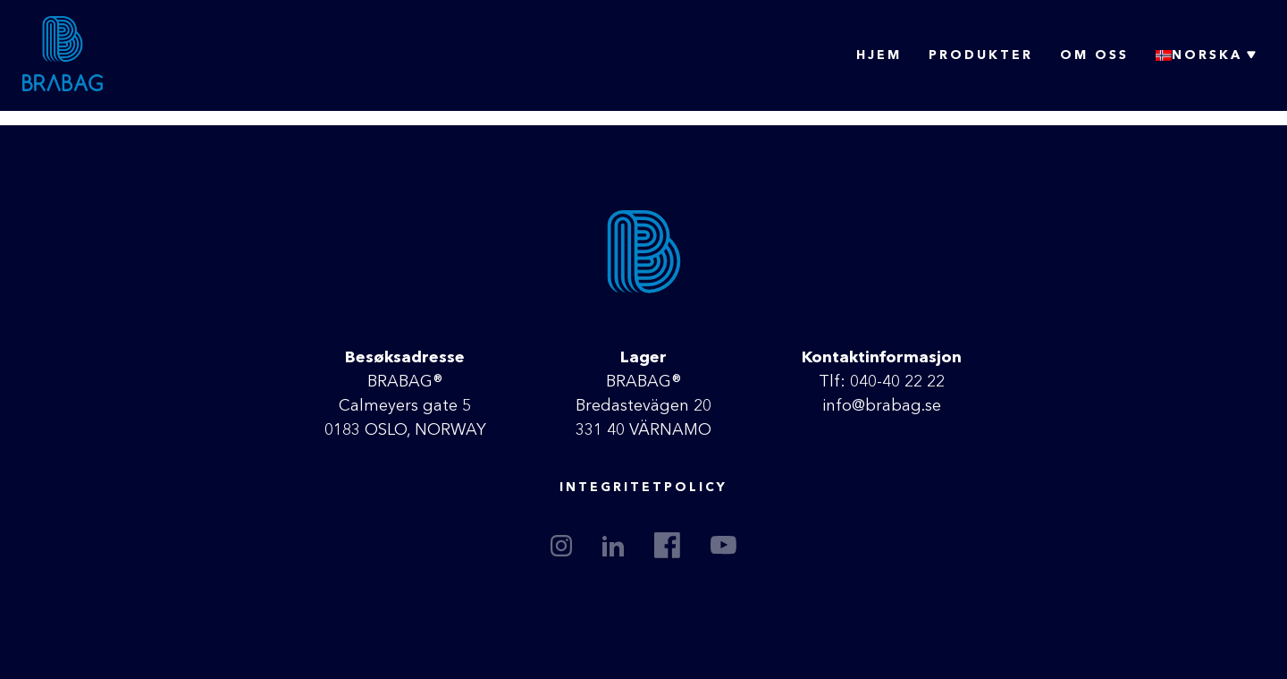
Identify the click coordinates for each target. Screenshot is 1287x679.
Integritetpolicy (643, 487)
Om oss (1094, 55)
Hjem (879, 55)
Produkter (981, 55)
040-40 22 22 (897, 382)
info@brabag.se (881, 406)
